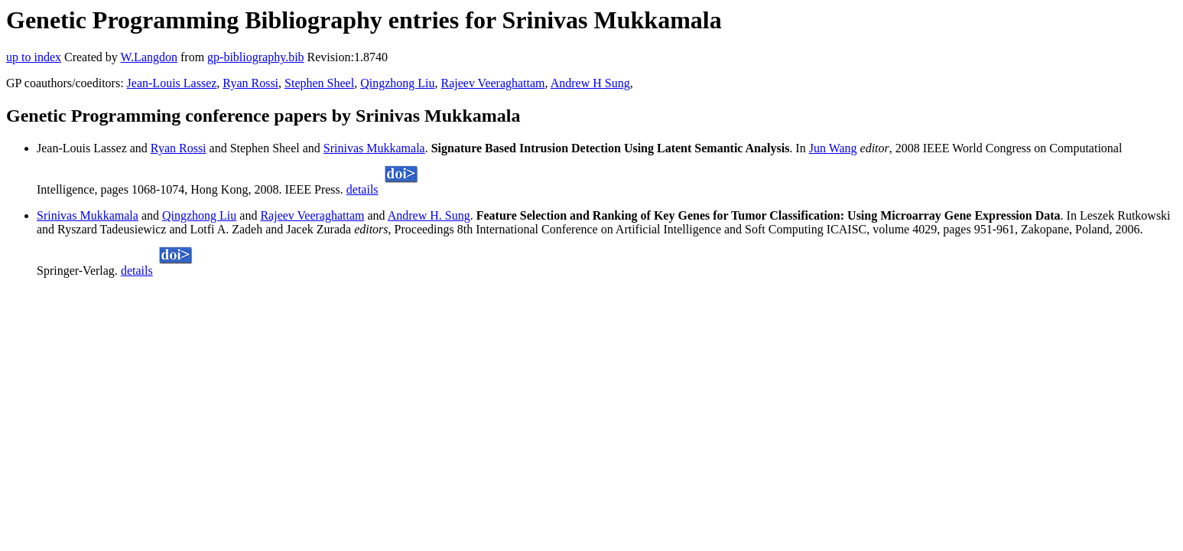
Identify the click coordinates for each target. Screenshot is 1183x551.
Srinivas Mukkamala (374, 148)
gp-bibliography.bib (255, 57)
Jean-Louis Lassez (172, 83)
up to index (33, 57)
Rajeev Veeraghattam (492, 83)
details (362, 189)
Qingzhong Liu (397, 83)
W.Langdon (148, 57)
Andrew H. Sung (429, 215)
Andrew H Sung (590, 83)
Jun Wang (833, 148)
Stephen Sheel (319, 83)
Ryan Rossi (250, 83)
